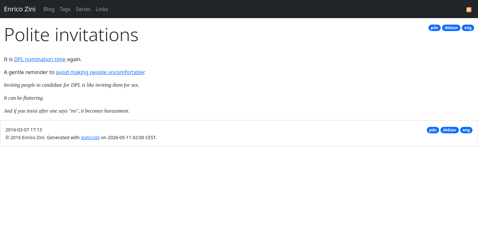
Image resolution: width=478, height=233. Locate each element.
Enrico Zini (20, 9)
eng (468, 27)
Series (83, 9)
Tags (65, 9)
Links (102, 9)
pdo (434, 27)
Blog (48, 9)
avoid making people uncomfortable (100, 72)
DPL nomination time (39, 59)
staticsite (90, 137)
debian (451, 27)
